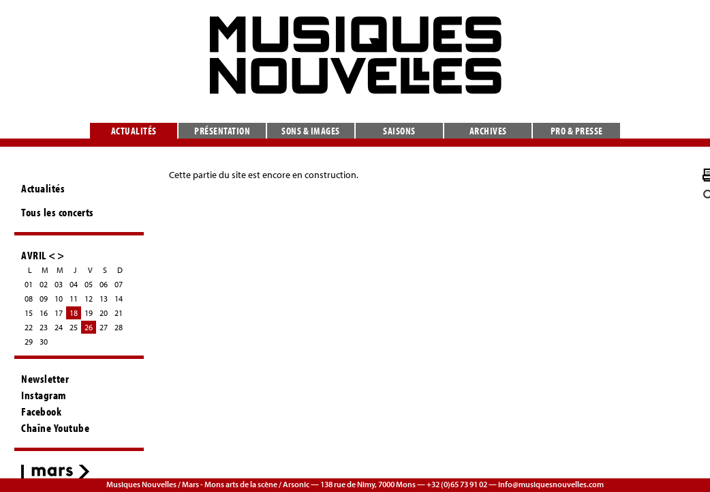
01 (29, 284)
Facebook (41, 411)
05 (88, 284)
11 (74, 298)
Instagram (44, 395)
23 (44, 327)
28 (118, 327)
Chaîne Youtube (55, 428)
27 (103, 327)
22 (29, 327)
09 (44, 298)
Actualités (134, 130)
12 (88, 298)
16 (44, 313)
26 (88, 327)
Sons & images (310, 130)
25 (74, 327)
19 (88, 313)
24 (59, 327)
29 (29, 341)
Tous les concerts (57, 212)
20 (103, 313)
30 (44, 341)
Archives (488, 130)
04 (74, 284)
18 (74, 313)
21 (118, 313)
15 (29, 313)
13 (103, 298)
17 (59, 313)
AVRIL (33, 255)
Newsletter (45, 379)
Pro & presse (577, 130)
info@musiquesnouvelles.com (551, 484)
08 (29, 298)
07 (118, 284)
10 (59, 298)
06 (103, 284)
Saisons (399, 130)
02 (44, 284)
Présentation (222, 130)
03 (59, 284)
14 (118, 298)
